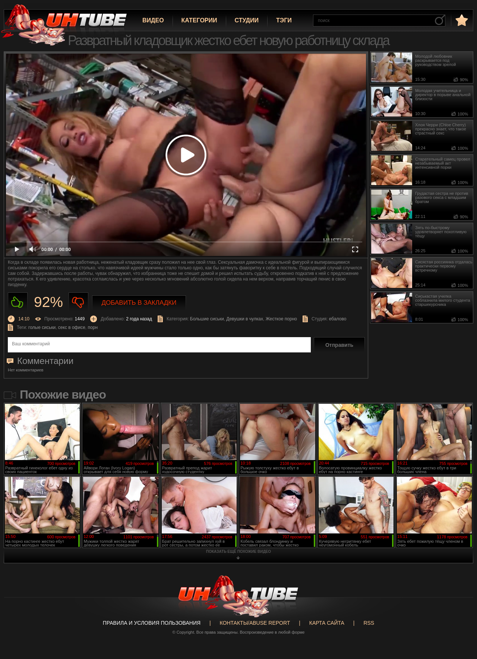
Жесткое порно (281, 318)
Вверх (460, 620)
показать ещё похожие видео (238, 551)
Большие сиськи (207, 318)
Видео (153, 20)
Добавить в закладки (139, 302)
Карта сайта (326, 623)
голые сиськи (42, 327)
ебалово (338, 318)
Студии (247, 20)
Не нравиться (78, 302)
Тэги (284, 20)
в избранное (461, 20)
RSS (368, 623)
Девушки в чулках (244, 318)
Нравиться (18, 302)
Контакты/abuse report (255, 623)
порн (93, 327)
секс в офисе (71, 327)
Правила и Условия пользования (151, 623)
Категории (199, 20)
